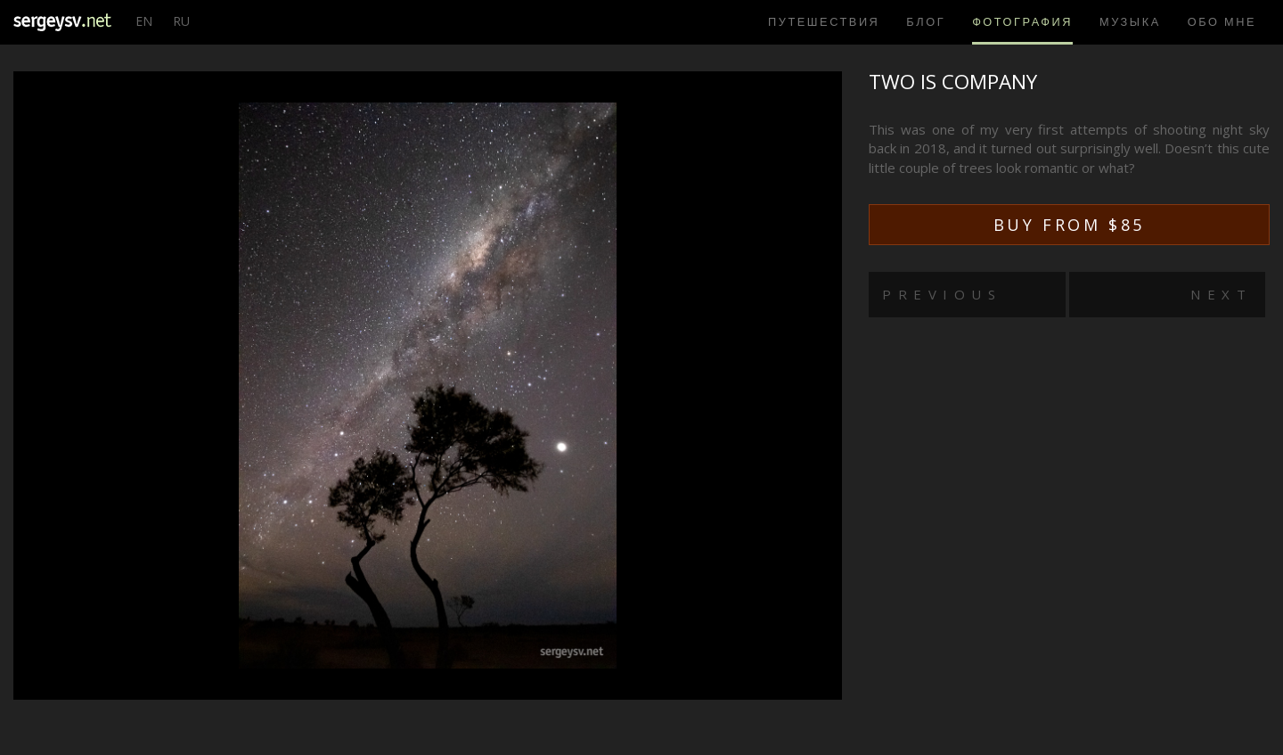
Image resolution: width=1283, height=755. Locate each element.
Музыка (1130, 21)
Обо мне (1222, 21)
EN (143, 20)
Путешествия (823, 21)
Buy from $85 (1069, 224)
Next (1221, 294)
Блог (925, 21)
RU (181, 20)
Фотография (1022, 21)
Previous (941, 294)
